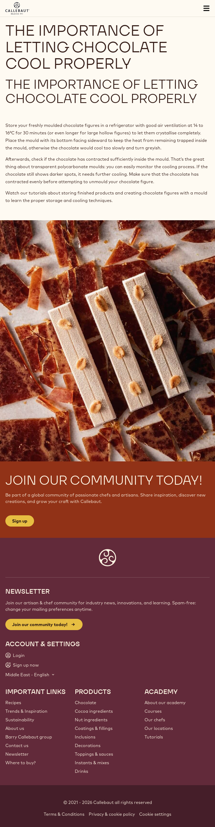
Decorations (88, 745)
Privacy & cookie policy (112, 814)
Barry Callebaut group (28, 737)
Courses (153, 711)
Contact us (16, 745)
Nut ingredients (91, 719)
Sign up (19, 521)
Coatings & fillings (94, 728)
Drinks (81, 771)
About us (14, 728)
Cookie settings (155, 814)
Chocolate (85, 702)
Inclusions (85, 737)
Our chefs (154, 719)
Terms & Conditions (64, 814)
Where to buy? (20, 762)
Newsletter (17, 754)
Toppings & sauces (94, 754)
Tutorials (153, 737)
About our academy (165, 702)
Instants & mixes (92, 762)
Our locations (158, 728)
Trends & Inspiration (26, 711)
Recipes (13, 702)
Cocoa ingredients (94, 711)
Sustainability (19, 719)
